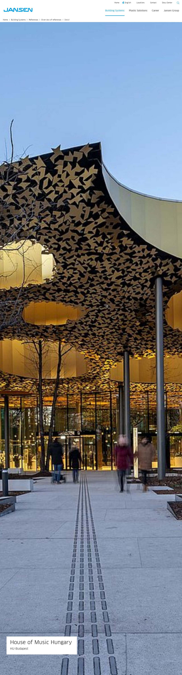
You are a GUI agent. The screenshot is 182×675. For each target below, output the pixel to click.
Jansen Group (171, 11)
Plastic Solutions (138, 11)
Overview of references (51, 20)
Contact (153, 3)
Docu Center (167, 3)
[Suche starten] (177, 3)
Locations (140, 3)
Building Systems (114, 11)
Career (155, 11)
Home (116, 3)
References (33, 20)
